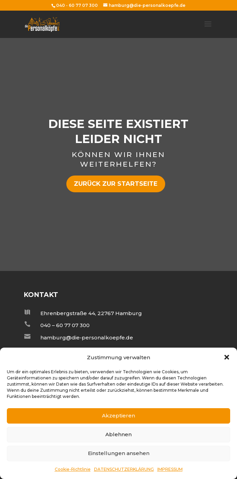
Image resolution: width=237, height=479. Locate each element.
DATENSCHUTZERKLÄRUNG (124, 469)
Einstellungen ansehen (118, 453)
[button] (226, 357)
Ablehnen (118, 434)
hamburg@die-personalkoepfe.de (86, 337)
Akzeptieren (118, 415)
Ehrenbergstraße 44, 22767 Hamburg (91, 313)
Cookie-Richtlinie (73, 469)
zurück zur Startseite (116, 183)
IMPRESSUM (170, 469)
